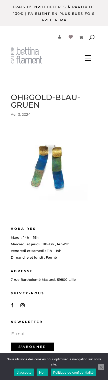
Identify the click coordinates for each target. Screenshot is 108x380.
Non (42, 372)
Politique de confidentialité (73, 372)
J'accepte (24, 372)
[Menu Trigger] (88, 58)
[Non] (101, 367)
